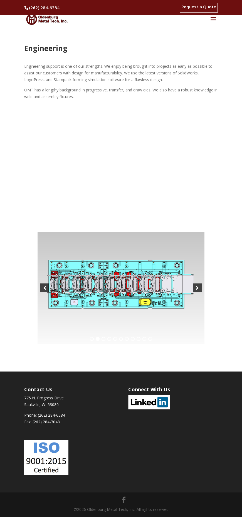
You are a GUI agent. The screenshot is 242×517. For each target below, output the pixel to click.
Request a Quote (198, 7)
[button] (44, 287)
